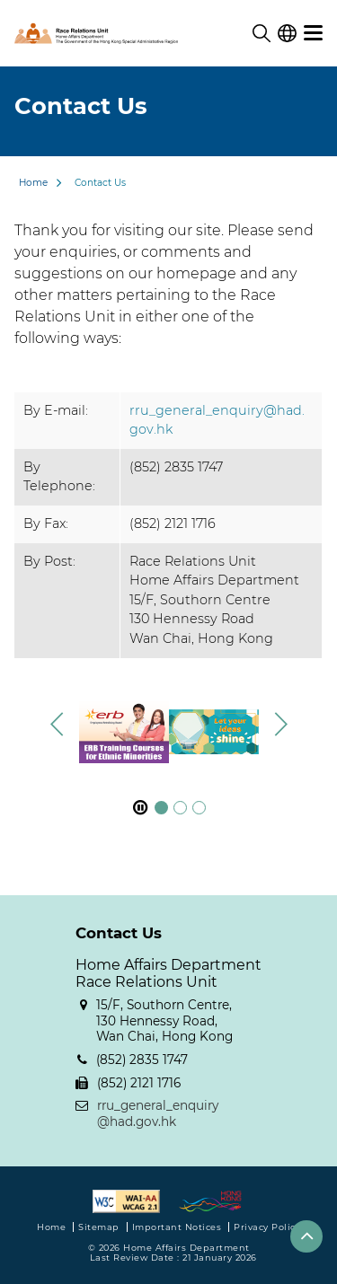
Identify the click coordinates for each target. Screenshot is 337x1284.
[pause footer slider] (140, 807)
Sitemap (99, 1227)
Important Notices (177, 1227)
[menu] (313, 33)
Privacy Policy (267, 1227)
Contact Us (100, 183)
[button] (280, 723)
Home (33, 183)
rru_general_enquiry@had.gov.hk (157, 1113)
